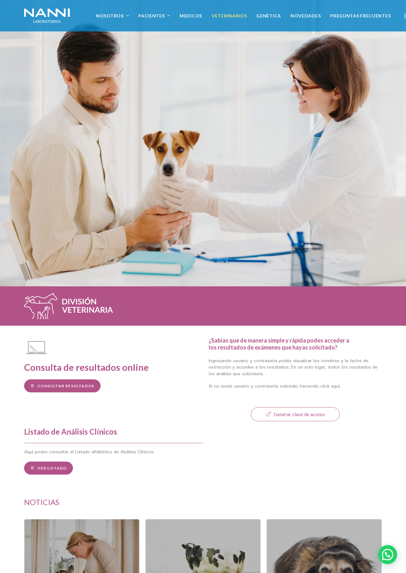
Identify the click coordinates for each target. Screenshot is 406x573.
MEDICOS (191, 15)
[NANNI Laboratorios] (47, 16)
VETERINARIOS (229, 15)
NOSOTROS (112, 15)
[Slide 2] (203, 447)
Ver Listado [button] (48, 296)
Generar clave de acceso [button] (295, 242)
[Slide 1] (196, 447)
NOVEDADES (306, 15)
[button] (304, 558)
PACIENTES (154, 15)
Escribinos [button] (326, 522)
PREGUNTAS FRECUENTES (360, 15)
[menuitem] (112, 15)
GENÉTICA (268, 15)
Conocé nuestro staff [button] (58, 522)
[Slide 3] (209, 447)
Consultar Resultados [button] (62, 213)
